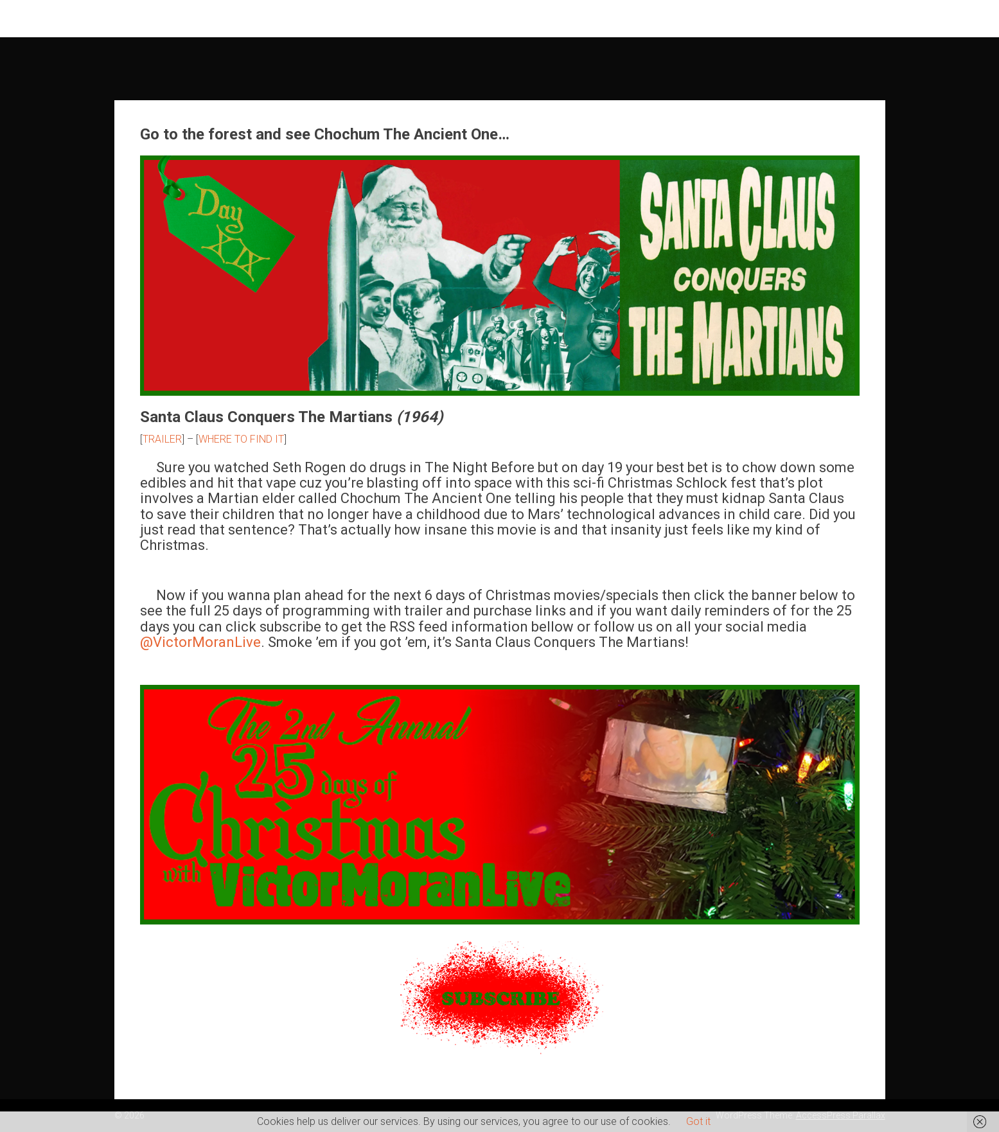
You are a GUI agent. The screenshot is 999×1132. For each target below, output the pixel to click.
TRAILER (162, 439)
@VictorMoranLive (200, 642)
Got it (698, 1121)
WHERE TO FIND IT (241, 439)
